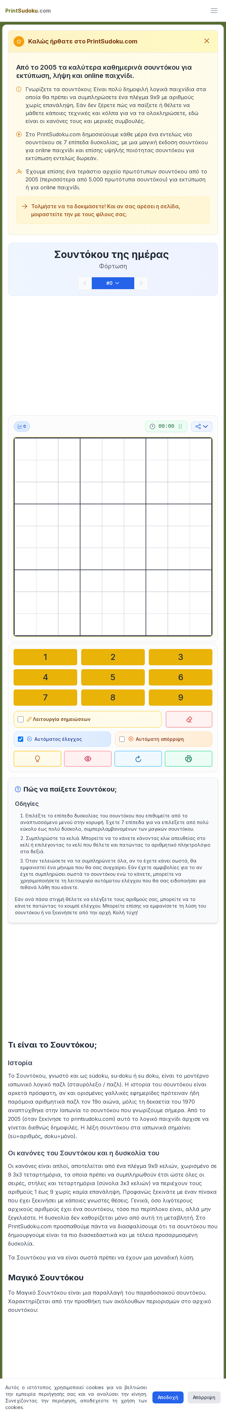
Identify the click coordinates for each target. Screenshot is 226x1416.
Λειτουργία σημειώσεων (59, 718)
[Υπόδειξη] (37, 757)
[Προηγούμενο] (84, 283)
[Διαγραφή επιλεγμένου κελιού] (189, 718)
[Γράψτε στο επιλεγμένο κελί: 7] (45, 697)
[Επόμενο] (141, 283)
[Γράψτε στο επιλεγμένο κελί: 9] (180, 697)
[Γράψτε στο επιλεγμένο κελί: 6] (180, 677)
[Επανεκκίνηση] (138, 757)
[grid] (113, 536)
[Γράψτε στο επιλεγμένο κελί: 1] (45, 657)
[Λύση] (88, 757)
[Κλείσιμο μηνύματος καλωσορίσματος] (206, 41)
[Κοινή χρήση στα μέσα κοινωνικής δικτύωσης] (201, 426)
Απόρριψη (204, 1397)
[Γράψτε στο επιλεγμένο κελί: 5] (113, 677)
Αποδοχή (168, 1397)
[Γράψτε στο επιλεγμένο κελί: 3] (180, 657)
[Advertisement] (113, 354)
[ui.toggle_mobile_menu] (214, 10)
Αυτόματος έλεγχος (54, 737)
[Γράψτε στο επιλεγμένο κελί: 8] (113, 697)
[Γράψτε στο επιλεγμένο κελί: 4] (45, 677)
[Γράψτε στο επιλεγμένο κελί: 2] (113, 657)
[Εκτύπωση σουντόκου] (188, 757)
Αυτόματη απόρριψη (156, 737)
